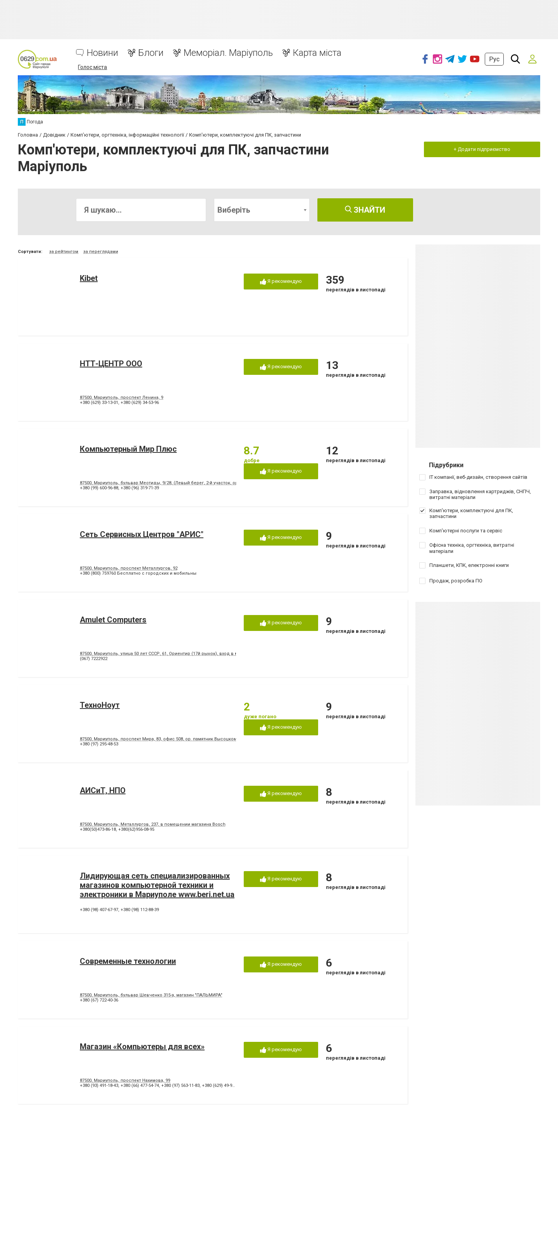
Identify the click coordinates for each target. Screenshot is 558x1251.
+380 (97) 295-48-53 (99, 744)
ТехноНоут (100, 705)
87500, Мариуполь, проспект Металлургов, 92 (128, 568)
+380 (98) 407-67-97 (99, 909)
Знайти (365, 210)
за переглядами (100, 251)
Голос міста (92, 67)
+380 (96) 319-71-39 (140, 487)
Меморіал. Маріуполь (228, 53)
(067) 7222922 (93, 658)
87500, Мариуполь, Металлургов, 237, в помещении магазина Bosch (153, 824)
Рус (494, 59)
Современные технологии (128, 961)
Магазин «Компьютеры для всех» (142, 1046)
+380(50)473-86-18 (98, 829)
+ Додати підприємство (482, 149)
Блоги (151, 53)
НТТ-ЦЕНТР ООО (111, 363)
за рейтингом (63, 251)
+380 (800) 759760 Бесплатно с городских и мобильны (138, 573)
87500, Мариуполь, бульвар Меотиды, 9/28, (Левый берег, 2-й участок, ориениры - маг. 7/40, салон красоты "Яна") (203, 482)
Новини (102, 53)
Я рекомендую (281, 281)
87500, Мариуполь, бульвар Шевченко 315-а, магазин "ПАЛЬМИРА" (151, 995)
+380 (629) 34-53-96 (140, 402)
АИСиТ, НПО (103, 790)
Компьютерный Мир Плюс (128, 449)
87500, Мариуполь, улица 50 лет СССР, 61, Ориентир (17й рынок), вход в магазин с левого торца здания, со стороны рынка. (213, 653)
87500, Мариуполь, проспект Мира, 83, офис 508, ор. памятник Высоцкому (159, 739)
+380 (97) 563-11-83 (180, 1085)
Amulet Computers (113, 619)
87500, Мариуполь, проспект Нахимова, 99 (125, 1080)
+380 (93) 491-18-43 (99, 1085)
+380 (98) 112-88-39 (140, 909)
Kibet (89, 278)
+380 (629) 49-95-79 (221, 1085)
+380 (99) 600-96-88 (99, 487)
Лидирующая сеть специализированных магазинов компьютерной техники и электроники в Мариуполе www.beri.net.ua (157, 885)
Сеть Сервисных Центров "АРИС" (141, 534)
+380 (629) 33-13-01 (99, 402)
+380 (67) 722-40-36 (99, 1000)
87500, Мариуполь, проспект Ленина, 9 (121, 397)
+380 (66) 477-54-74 (140, 1085)
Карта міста (317, 53)
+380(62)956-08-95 (136, 829)
